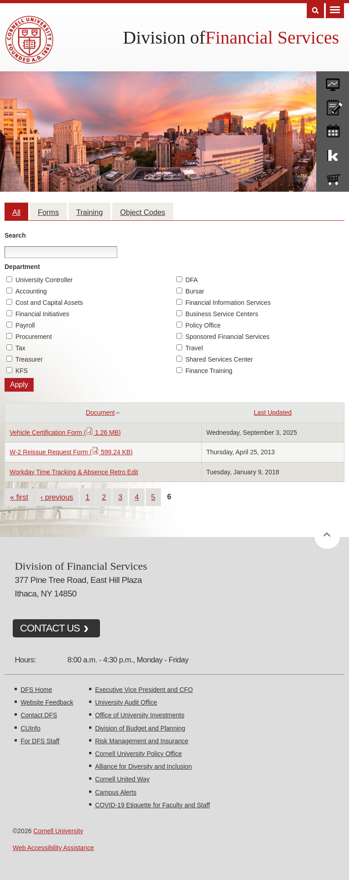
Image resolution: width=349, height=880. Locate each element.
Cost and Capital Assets (49, 302)
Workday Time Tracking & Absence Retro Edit (74, 472)
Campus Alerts (115, 792)
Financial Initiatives (42, 314)
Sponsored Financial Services (227, 336)
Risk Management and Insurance (141, 741)
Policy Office (203, 325)
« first (19, 497)
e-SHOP (332, 178)
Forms (48, 212)
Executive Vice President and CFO (144, 689)
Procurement (33, 336)
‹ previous (56, 497)
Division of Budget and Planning (140, 728)
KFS (21, 370)
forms (332, 81)
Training (89, 212)
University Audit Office (126, 702)
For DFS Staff (39, 741)
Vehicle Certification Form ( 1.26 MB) (65, 432)
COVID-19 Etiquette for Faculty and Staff (152, 805)
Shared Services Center (219, 359)
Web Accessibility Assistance (53, 847)
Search (15, 235)
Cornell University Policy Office (138, 753)
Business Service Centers (221, 314)
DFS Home (36, 689)
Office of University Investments (139, 715)
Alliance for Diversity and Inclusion (143, 766)
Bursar (194, 291)
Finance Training (209, 370)
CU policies (332, 105)
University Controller (44, 279)
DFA (191, 279)
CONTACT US (50, 628)
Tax (20, 348)
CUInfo (30, 728)
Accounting (31, 291)
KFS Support (332, 154)
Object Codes (142, 212)
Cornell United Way (122, 779)
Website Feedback (46, 702)
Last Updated (273, 412)
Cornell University (58, 831)
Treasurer (29, 359)
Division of (164, 37)
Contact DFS (38, 715)
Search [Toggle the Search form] (315, 10)
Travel (194, 348)
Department (22, 266)
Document (103, 412)
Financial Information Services (228, 302)
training (332, 129)
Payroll (25, 325)
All (16, 212)
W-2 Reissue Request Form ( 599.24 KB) (71, 452)
